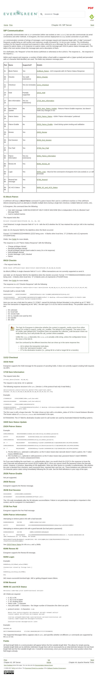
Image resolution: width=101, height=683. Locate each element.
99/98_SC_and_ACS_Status (47, 187)
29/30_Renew (42, 132)
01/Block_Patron (43, 71)
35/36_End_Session (44, 140)
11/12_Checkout (43, 85)
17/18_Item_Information (45, 101)
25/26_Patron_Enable (45, 124)
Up (49, 660)
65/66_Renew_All (43, 164)
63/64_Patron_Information (46, 156)
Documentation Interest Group (44, 665)
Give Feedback (8, 665)
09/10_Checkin (42, 77)
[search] (61, 14)
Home (6, 25)
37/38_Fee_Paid (43, 148)
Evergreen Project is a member (34, 668)
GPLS (13, 668)
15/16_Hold (41, 93)
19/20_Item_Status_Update (47, 108)
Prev (11, 25)
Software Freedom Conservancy (56, 668)
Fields (14, 239)
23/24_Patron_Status (44, 116)
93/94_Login (41, 172)
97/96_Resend (42, 180)
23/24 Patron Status (14, 544)
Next (92, 25)
